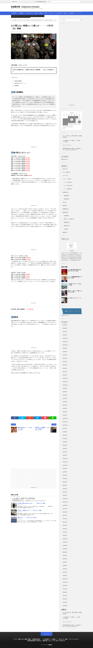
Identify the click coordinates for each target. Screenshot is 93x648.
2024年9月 (65, 388)
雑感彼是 (16, 85)
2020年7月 (65, 555)
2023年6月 (65, 438)
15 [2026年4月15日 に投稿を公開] (69, 121)
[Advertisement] (34, 137)
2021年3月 (65, 528)
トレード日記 (20, 31)
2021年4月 (65, 525)
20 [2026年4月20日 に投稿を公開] (64, 124)
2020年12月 (65, 538)
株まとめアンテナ (64, 159)
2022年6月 (65, 478)
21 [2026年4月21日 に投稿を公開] (66, 124)
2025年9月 (65, 348)
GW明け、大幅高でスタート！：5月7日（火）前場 (29, 510)
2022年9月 (65, 468)
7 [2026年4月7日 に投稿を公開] (66, 119)
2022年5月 (65, 481)
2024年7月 (65, 395)
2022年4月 (65, 485)
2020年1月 (65, 575)
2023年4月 (65, 445)
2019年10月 (65, 585)
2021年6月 (65, 518)
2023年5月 (65, 441)
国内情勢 (66, 195)
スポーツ (51, 13)
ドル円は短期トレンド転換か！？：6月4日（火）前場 (23, 498)
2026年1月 (65, 334)
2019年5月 (65, 602)
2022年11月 (65, 461)
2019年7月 (65, 595)
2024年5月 (65, 401)
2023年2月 (65, 451)
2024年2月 (65, 411)
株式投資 (14, 13)
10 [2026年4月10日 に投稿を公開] (74, 119)
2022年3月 (65, 488)
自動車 (41, 13)
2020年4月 (65, 565)
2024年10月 (65, 385)
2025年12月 (65, 338)
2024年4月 (65, 405)
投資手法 (66, 225)
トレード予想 (66, 182)
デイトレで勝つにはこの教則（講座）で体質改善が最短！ (24, 498)
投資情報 (66, 222)
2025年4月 (65, 365)
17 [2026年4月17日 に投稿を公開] (74, 121)
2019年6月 (65, 598)
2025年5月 (65, 361)
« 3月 (64, 128)
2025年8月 (65, 351)
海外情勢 (66, 198)
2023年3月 (65, 448)
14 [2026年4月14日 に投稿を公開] (66, 121)
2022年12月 (65, 458)
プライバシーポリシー (16, 499)
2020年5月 (65, 562)
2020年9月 (65, 548)
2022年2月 (65, 491)
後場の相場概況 (17, 81)
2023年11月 (65, 421)
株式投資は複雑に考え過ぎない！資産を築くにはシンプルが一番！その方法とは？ (29, 500)
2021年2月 (65, 532)
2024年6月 (65, 398)
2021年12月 (65, 498)
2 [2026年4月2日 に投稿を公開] (71, 117)
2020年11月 (65, 542)
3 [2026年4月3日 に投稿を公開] (74, 117)
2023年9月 (65, 428)
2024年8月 (65, 391)
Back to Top (46, 634)
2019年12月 (65, 578)
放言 (36, 13)
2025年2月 (65, 371)
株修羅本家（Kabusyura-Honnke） (26, 7)
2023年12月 (65, 418)
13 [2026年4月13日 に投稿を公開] (64, 121)
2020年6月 (65, 558)
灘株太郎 (50, 644)
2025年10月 (65, 344)
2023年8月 (65, 431)
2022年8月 (65, 471)
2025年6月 (65, 358)
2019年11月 (65, 582)
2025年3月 (65, 368)
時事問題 (71, 13)
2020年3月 (65, 568)
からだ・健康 (58, 13)
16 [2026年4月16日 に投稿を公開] (71, 121)
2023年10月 (65, 425)
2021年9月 (65, 508)
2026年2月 (65, 331)
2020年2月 (65, 572)
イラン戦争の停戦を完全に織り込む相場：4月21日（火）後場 (50, 1)
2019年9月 (65, 588)
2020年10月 (65, 545)
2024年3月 (65, 408)
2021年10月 (65, 505)
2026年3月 (65, 328)
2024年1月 (65, 415)
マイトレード (29, 13)
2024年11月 (65, 381)
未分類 (65, 229)
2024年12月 (65, 378)
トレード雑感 (66, 188)
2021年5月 (65, 522)
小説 (46, 13)
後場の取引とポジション (19, 83)
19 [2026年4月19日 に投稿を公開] (79, 121)
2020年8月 (65, 552)
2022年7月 (65, 475)
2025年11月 (65, 341)
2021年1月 (65, 535)
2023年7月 (65, 435)
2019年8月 (65, 592)
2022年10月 (65, 465)
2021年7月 (65, 515)
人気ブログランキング (65, 315)
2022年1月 (65, 495)
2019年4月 (65, 605)
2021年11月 (65, 502)
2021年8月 (65, 512)
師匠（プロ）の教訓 (68, 219)
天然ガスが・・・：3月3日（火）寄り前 (26, 517)
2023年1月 (65, 455)
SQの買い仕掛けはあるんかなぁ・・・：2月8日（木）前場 (31, 503)
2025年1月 (65, 375)
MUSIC (65, 13)
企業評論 (66, 215)
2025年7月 (65, 354)
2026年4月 (65, 324)
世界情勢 (21, 13)
